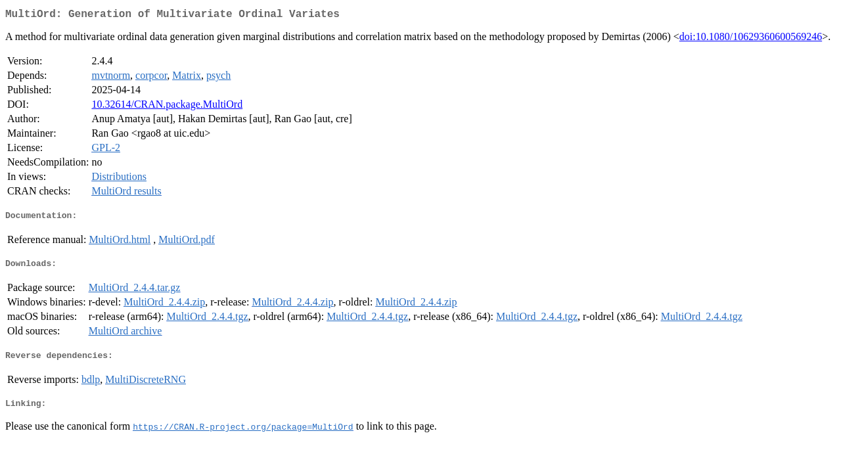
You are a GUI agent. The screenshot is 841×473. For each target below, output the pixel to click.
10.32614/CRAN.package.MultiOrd (166, 106)
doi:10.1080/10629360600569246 (750, 39)
